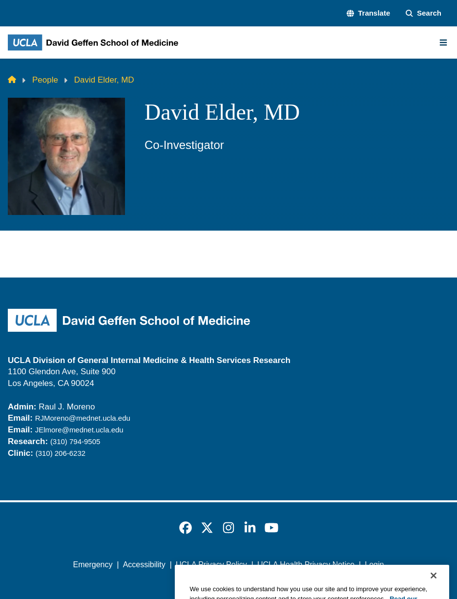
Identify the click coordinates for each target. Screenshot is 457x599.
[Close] (433, 588)
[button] (368, 13)
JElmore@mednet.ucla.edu (79, 430)
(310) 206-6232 (60, 453)
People (45, 80)
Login (374, 564)
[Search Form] (423, 13)
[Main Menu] (443, 42)
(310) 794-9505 (75, 441)
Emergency (93, 564)
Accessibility (144, 564)
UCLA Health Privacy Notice (305, 564)
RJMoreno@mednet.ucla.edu (82, 418)
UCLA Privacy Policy (211, 564)
